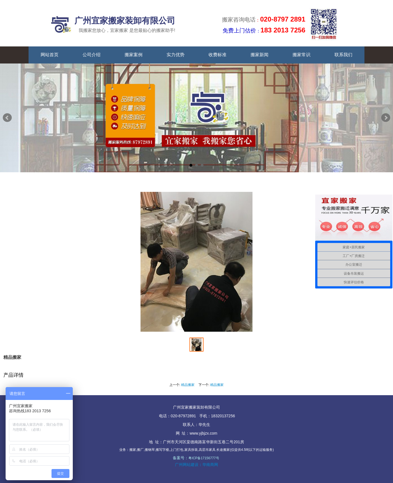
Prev (7, 117)
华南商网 (210, 464)
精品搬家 (188, 385)
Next (385, 117)
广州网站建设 (186, 464)
